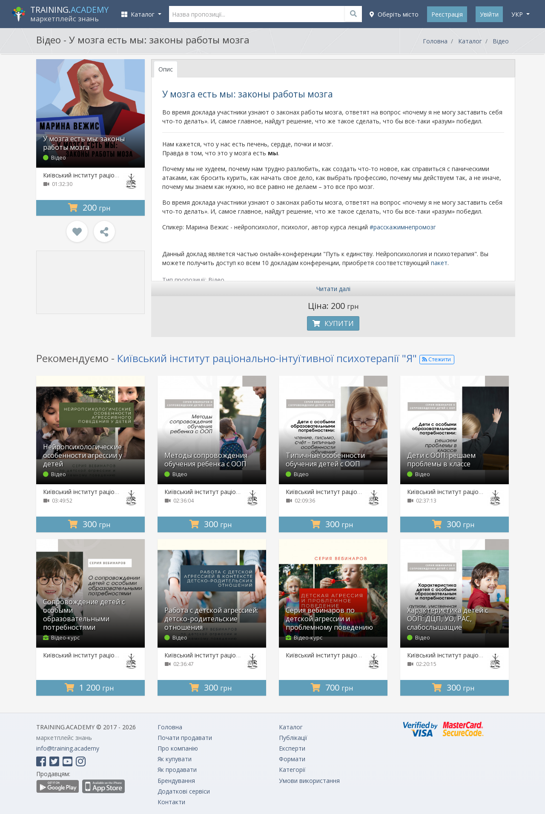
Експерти (292, 748)
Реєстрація (447, 14)
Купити (333, 323)
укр (518, 14)
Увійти (489, 14)
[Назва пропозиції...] (265, 14)
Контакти (171, 802)
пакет (439, 263)
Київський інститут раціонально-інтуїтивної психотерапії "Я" (267, 358)
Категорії (292, 769)
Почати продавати (185, 738)
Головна (435, 41)
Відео (501, 41)
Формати (292, 759)
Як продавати (177, 769)
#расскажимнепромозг (403, 227)
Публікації (293, 738)
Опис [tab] (165, 69)
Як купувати (175, 759)
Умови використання (309, 781)
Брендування (176, 781)
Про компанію (178, 748)
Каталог (470, 41)
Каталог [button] (138, 14)
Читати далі (333, 289)
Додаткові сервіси (184, 791)
